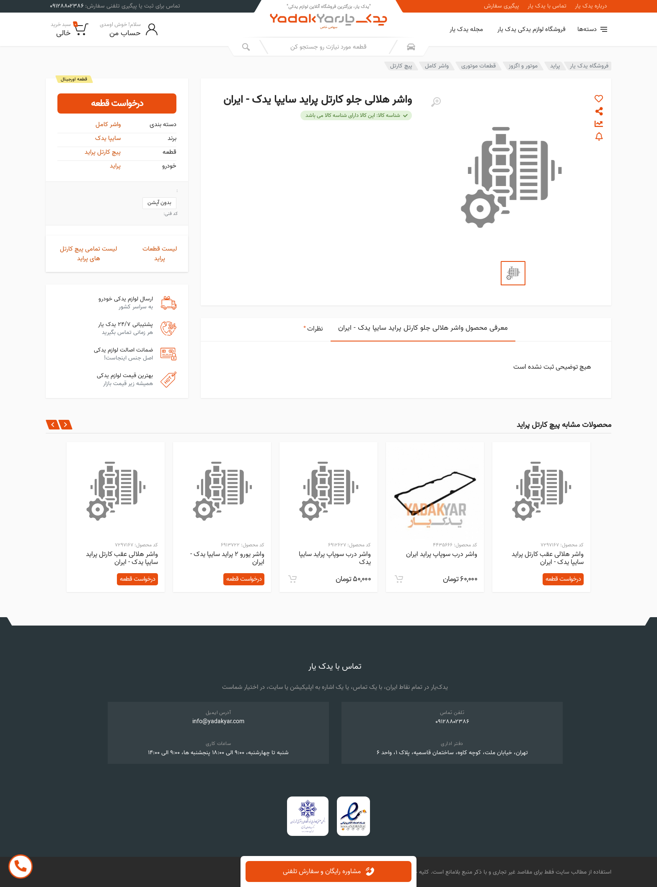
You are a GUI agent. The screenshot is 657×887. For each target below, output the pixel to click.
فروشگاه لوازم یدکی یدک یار (531, 29)
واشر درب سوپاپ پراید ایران (441, 554)
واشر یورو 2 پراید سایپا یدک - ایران (227, 558)
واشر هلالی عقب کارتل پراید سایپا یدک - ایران (548, 558)
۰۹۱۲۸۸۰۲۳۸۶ (452, 721)
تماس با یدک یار (547, 6)
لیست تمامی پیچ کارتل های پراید (88, 253)
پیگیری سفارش (501, 6)
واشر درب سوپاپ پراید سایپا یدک (335, 558)
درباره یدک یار (591, 6)
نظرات (313, 328)
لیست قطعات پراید (159, 253)
